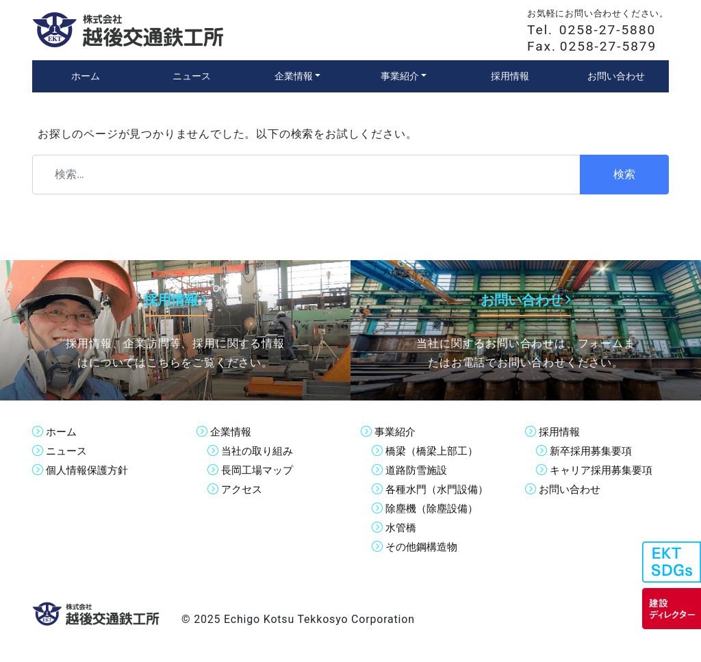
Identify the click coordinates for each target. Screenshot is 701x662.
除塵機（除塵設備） (434, 508)
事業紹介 (396, 431)
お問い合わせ (571, 489)
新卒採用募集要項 (593, 450)
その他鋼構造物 (423, 546)
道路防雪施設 (418, 469)
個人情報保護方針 (89, 469)
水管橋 (401, 527)
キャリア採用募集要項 (604, 469)
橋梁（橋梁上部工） (434, 450)
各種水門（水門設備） (440, 489)
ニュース (68, 450)
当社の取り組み (259, 450)
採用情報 (561, 431)
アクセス (243, 489)
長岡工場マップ (259, 469)
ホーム (62, 431)
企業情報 (232, 431)
